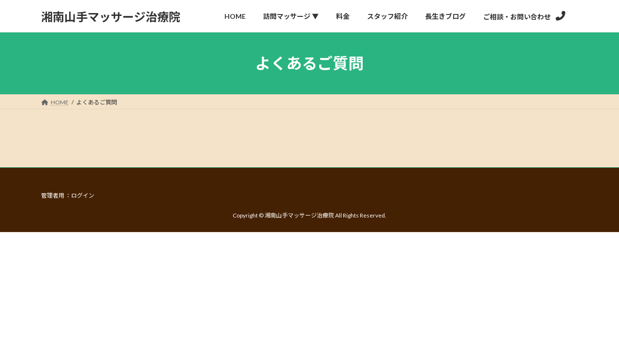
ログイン (82, 195)
